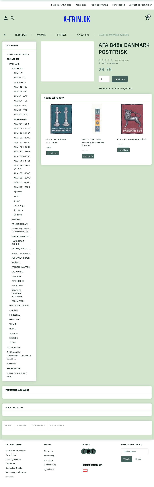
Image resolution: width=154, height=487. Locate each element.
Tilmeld (126, 459)
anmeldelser (122, 60)
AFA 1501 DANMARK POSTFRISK (56, 141)
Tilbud (8, 425)
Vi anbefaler (56, 425)
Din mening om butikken (16, 472)
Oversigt (9, 476)
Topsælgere (38, 425)
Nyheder (22, 425)
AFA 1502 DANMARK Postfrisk (131, 139)
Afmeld (138, 459)
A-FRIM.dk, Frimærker (140, 4)
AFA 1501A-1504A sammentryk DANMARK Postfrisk (93, 142)
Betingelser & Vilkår (61, 4)
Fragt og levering (99, 4)
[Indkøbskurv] (148, 18)
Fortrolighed (118, 4)
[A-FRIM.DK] (77, 19)
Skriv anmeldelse (109, 63)
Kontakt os (81, 4)
